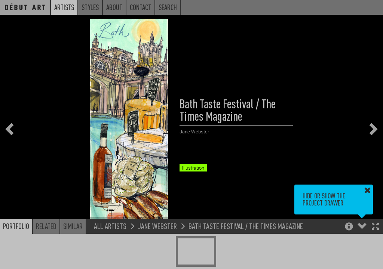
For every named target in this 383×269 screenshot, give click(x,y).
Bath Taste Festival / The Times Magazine (246, 226)
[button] (375, 227)
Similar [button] (73, 226)
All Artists (110, 226)
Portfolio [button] (16, 226)
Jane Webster (157, 226)
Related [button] (46, 226)
